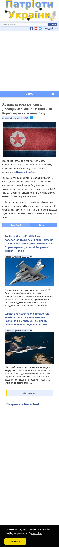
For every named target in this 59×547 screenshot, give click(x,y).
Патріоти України (25, 172)
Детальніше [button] (35, 533)
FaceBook (16, 225)
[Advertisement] (29, 61)
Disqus (42, 225)
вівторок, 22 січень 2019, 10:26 (15, 118)
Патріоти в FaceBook (23, 404)
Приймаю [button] (15, 541)
